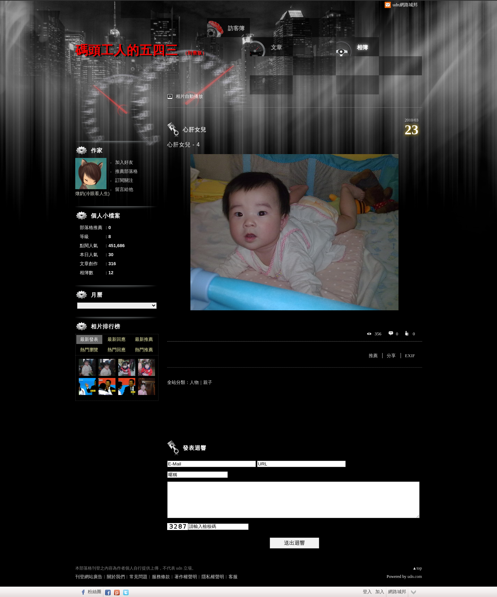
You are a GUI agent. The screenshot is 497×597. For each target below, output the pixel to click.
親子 (207, 382)
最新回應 (117, 339)
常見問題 (138, 576)
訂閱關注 (124, 180)
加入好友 (124, 162)
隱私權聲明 (213, 576)
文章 (276, 47)
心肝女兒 (194, 130)
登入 (367, 591)
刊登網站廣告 (88, 576)
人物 (194, 382)
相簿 (362, 47)
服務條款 (161, 576)
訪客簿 (236, 28)
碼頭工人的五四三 (126, 50)
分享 (391, 355)
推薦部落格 (126, 171)
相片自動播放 (189, 96)
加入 (379, 591)
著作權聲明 (185, 576)
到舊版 (195, 53)
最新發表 (89, 339)
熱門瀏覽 (89, 349)
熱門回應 (117, 349)
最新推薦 (144, 339)
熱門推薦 (144, 349)
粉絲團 (94, 591)
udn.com (415, 576)
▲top (417, 568)
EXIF (410, 355)
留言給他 (124, 189)
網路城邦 (397, 591)
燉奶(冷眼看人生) (92, 193)
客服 (233, 576)
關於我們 (116, 576)
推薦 (373, 355)
